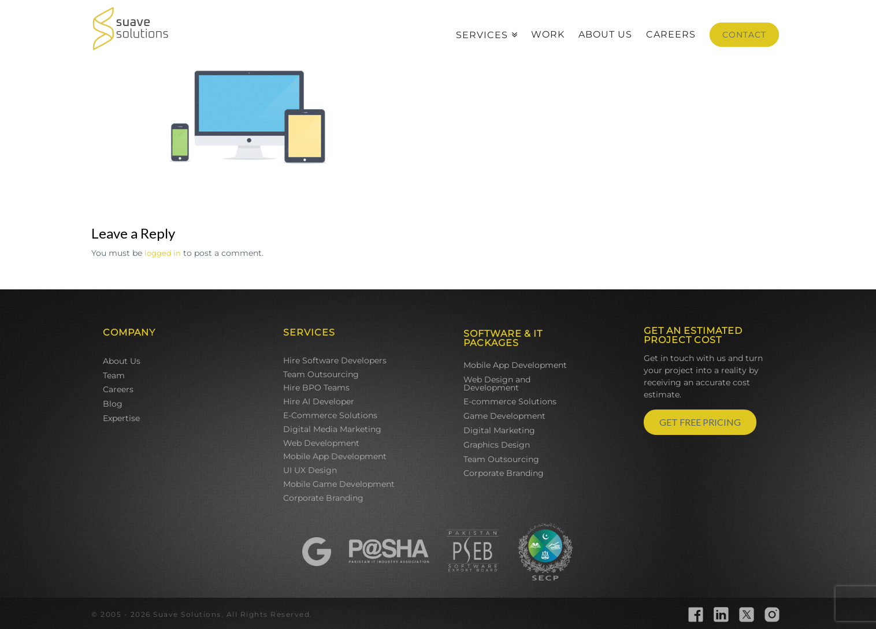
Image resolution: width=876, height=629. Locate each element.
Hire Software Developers (335, 360)
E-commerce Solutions (509, 401)
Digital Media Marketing (332, 429)
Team (114, 375)
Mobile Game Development (339, 484)
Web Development (321, 443)
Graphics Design (496, 445)
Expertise (121, 418)
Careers (118, 389)
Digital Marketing (499, 430)
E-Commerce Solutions (330, 415)
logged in (162, 253)
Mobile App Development (335, 456)
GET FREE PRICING (700, 421)
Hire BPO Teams (316, 387)
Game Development (504, 416)
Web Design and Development (496, 383)
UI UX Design (310, 470)
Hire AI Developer (318, 401)
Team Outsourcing (321, 374)
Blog (113, 404)
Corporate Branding (323, 498)
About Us (121, 361)
